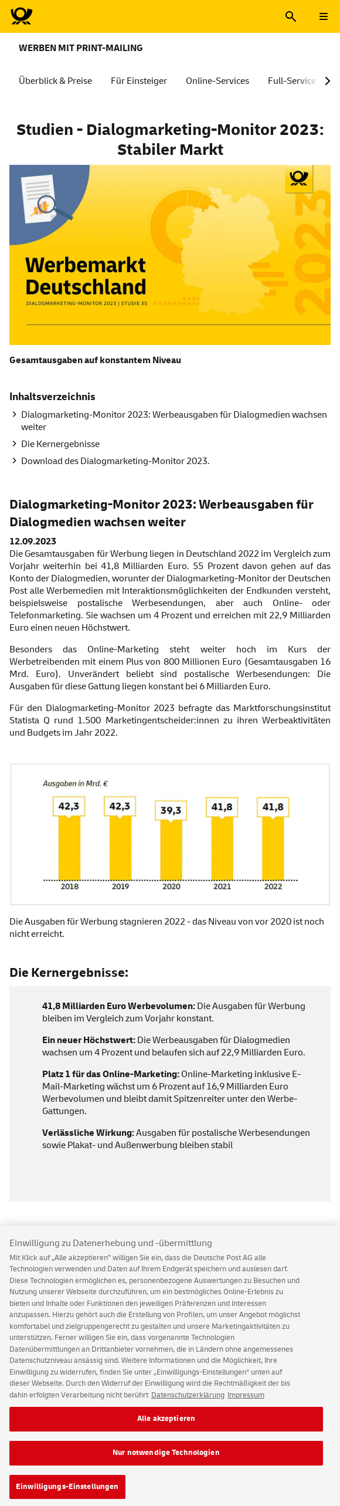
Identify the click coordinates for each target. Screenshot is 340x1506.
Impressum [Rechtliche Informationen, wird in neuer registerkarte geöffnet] (245, 1400)
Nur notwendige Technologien (166, 1458)
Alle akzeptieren (166, 1424)
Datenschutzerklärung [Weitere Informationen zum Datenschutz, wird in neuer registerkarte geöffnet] (188, 1400)
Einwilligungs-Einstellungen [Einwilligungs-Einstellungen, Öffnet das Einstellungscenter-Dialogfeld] (67, 1491)
